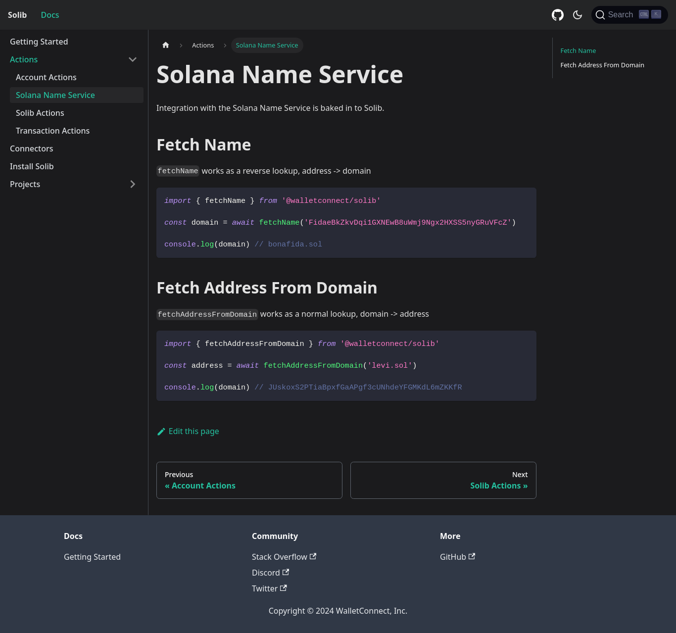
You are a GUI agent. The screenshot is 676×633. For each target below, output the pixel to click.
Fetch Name (578, 50)
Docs (50, 14)
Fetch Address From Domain (603, 64)
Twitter (269, 588)
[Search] (629, 15)
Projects (25, 184)
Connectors (31, 148)
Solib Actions (40, 112)
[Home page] (165, 45)
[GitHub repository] (558, 15)
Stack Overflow (284, 556)
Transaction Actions (53, 130)
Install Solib (32, 166)
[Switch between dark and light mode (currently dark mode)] (577, 15)
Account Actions (46, 77)
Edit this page (187, 431)
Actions (24, 59)
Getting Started (39, 41)
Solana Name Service (55, 95)
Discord (270, 572)
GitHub (457, 556)
